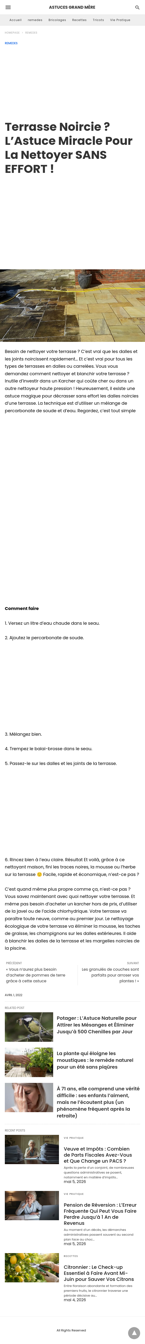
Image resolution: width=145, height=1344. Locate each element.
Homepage (12, 33)
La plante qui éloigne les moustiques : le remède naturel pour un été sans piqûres (95, 1060)
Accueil (15, 20)
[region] (72, 217)
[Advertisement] (72, 81)
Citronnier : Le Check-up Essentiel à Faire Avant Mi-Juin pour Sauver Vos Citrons (99, 1273)
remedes (35, 20)
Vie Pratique (120, 20)
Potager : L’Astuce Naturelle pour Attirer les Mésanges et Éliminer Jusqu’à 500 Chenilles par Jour (97, 1025)
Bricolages (57, 20)
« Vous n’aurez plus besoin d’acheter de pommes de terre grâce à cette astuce (35, 975)
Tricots (98, 20)
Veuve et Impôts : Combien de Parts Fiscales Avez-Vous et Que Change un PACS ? (98, 1155)
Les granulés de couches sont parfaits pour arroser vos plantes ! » (110, 975)
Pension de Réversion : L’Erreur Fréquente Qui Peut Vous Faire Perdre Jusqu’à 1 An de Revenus (100, 1214)
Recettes (79, 20)
